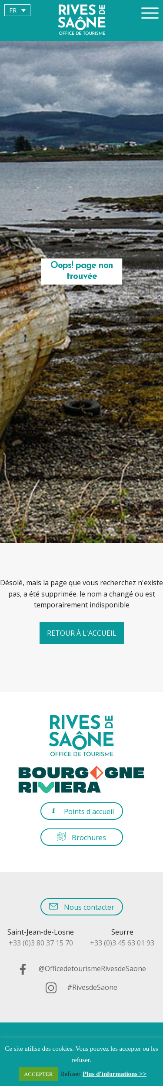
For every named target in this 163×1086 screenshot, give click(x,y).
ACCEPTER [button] (38, 1074)
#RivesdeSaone (81, 987)
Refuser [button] (70, 1073)
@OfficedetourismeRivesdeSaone (81, 968)
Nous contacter (81, 907)
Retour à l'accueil (81, 633)
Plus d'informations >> (114, 1073)
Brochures (81, 837)
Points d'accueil (81, 811)
